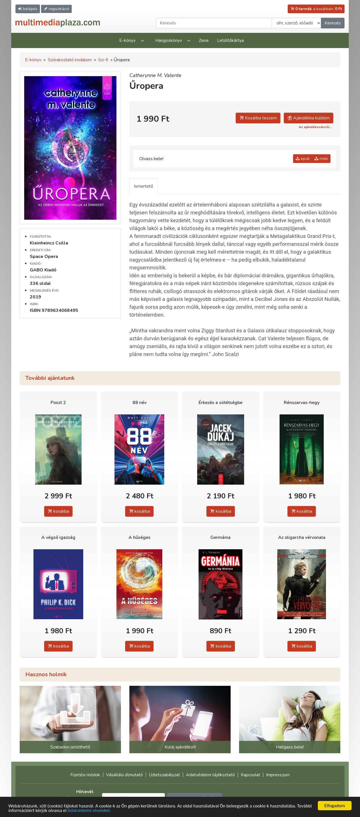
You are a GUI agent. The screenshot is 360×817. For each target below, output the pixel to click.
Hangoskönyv (168, 40)
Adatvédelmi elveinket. (107, 811)
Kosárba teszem (258, 118)
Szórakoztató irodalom (70, 60)
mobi (321, 158)
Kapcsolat (250, 775)
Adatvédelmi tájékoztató (210, 775)
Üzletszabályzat (164, 775)
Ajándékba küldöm (308, 118)
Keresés (333, 23)
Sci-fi (103, 60)
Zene (204, 40)
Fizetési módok (85, 775)
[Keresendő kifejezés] (214, 23)
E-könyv (127, 40)
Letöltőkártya (230, 40)
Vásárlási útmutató (124, 775)
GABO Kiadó (43, 270)
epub (303, 158)
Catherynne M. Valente (155, 75)
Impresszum (278, 775)
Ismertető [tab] (143, 186)
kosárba (58, 511)
